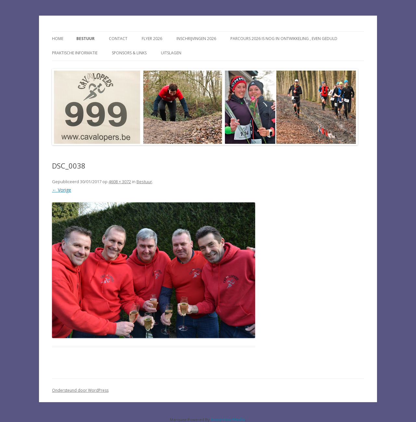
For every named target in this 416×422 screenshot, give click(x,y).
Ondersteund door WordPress (80, 390)
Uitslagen (171, 53)
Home (57, 38)
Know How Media (228, 419)
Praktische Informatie (75, 53)
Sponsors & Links (129, 53)
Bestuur (85, 38)
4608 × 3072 (120, 181)
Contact (118, 38)
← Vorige (61, 190)
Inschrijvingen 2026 (196, 38)
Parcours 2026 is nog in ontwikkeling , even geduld (283, 38)
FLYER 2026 (152, 38)
